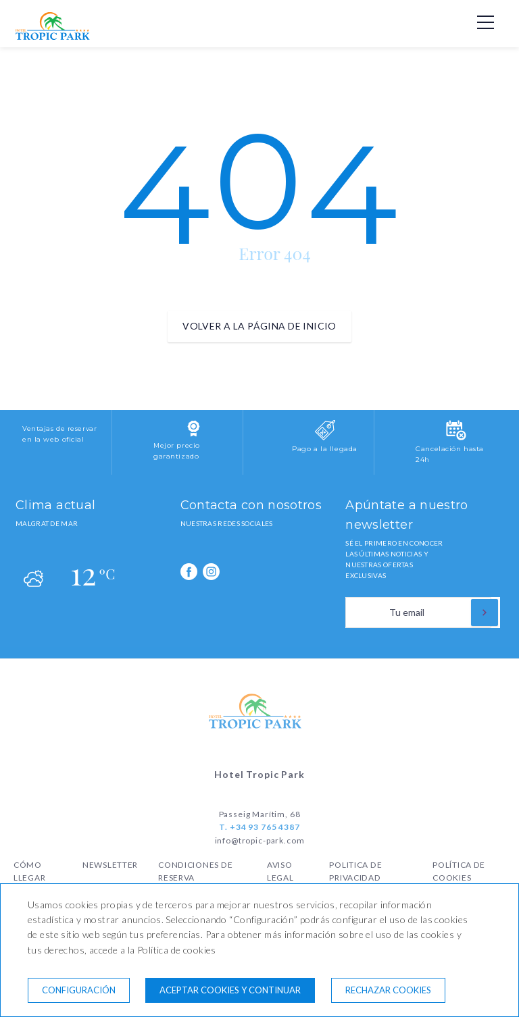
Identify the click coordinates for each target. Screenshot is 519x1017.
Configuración (79, 990)
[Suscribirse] (484, 612)
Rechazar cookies (388, 990)
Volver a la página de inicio (259, 326)
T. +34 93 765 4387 (259, 827)
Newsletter (110, 865)
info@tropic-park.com (260, 840)
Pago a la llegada (324, 448)
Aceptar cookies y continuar (230, 990)
